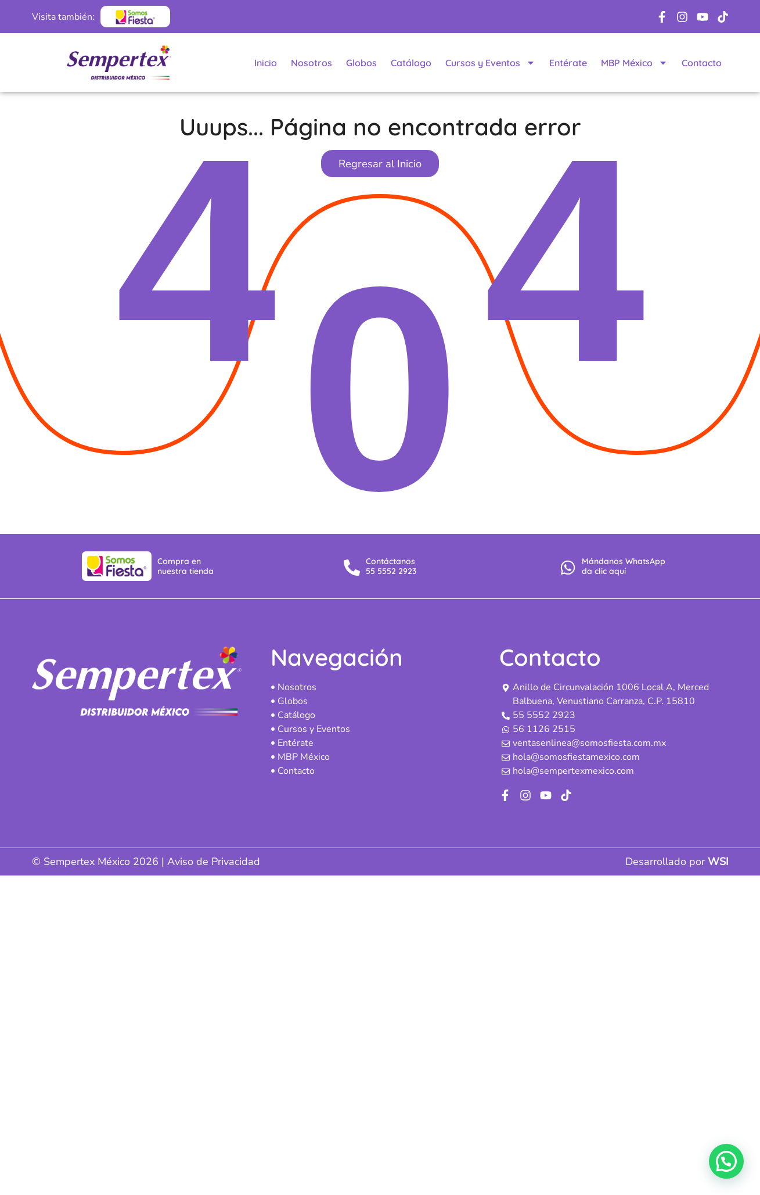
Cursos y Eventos (490, 62)
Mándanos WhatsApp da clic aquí (623, 566)
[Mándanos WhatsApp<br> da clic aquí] (568, 567)
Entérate (568, 63)
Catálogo (411, 63)
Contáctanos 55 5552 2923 (391, 566)
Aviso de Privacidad (213, 862)
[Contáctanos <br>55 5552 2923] (352, 567)
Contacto (702, 63)
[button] (726, 1161)
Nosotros (311, 63)
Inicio (265, 63)
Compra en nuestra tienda (185, 566)
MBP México (634, 62)
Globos (361, 63)
